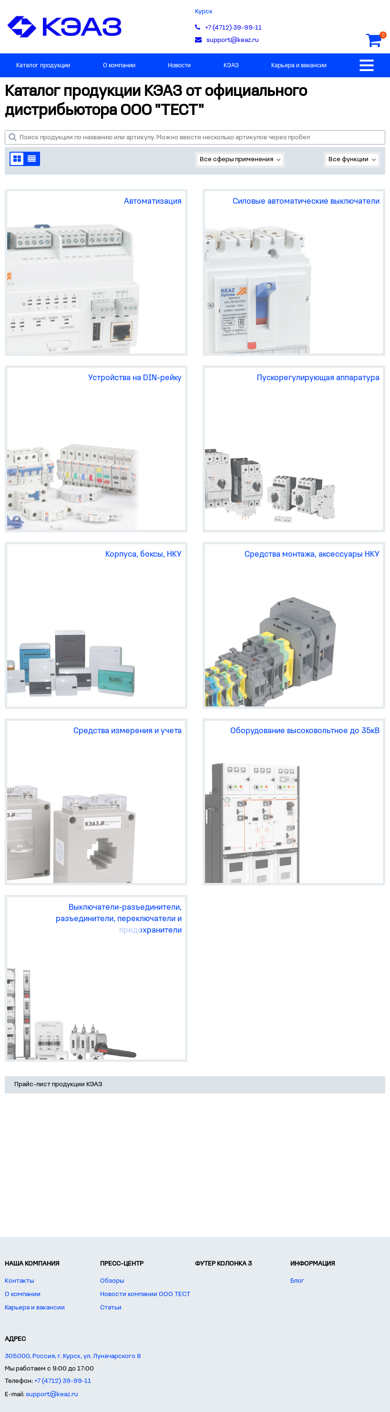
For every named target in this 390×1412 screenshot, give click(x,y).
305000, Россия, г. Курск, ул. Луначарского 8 (73, 1356)
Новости (179, 65)
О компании (119, 65)
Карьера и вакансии (299, 65)
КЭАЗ (231, 65)
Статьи (111, 1307)
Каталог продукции (43, 65)
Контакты (19, 1281)
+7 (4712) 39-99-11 (62, 1381)
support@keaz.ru (52, 1394)
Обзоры (112, 1281)
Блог (297, 1281)
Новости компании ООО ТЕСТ (145, 1294)
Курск (204, 11)
